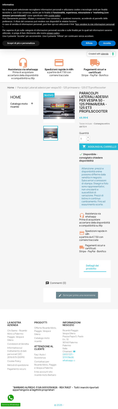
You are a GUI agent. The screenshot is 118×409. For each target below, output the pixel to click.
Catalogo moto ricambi (19, 105)
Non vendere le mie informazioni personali (94, 24)
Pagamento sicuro (16, 368)
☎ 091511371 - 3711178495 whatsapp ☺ (69, 356)
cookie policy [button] (54, 15)
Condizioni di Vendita (18, 343)
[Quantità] (82, 139)
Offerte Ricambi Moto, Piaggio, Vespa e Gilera (45, 331)
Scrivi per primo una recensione (77, 295)
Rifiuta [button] (89, 43)
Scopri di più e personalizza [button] (21, 43)
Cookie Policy (14, 361)
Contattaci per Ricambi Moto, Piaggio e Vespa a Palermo (45, 364)
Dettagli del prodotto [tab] (92, 267)
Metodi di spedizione (18, 365)
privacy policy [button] (53, 33)
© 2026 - (59, 405)
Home (15, 97)
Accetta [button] (107, 43)
